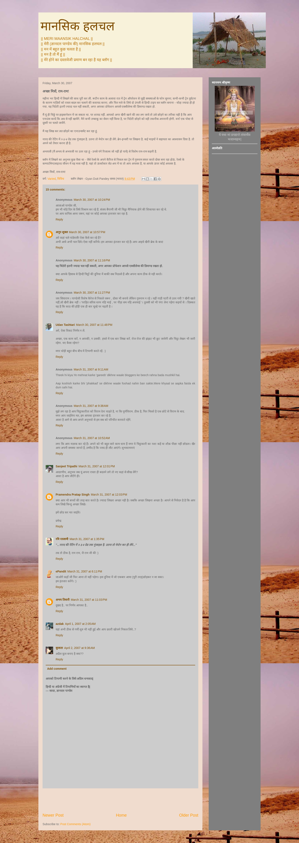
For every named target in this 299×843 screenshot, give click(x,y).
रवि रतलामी (62, 539)
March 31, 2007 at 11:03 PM (89, 599)
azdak (60, 623)
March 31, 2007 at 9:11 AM (91, 369)
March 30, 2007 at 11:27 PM (92, 292)
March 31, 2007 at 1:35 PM (87, 539)
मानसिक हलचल (77, 26)
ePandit (61, 571)
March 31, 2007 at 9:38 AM (91, 405)
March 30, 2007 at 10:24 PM (92, 199)
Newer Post (53, 815)
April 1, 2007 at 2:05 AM (80, 623)
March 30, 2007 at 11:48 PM (94, 324)
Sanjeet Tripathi (66, 466)
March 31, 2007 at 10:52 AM (92, 438)
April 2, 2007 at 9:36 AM (79, 648)
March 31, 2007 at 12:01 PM (96, 466)
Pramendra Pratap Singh (72, 494)
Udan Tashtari (65, 324)
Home (121, 815)
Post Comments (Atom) (75, 824)
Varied (52, 178)
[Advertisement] (120, 800)
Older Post (188, 815)
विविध (60, 178)
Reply (59, 219)
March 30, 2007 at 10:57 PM (87, 232)
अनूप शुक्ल (62, 232)
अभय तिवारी (63, 599)
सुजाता (59, 648)
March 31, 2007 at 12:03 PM (109, 494)
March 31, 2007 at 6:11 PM (84, 571)
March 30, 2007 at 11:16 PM (92, 260)
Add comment (56, 668)
